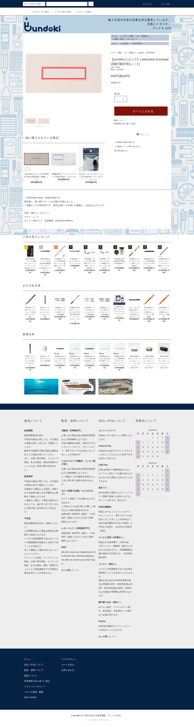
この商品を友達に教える (122, 142)
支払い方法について (33, 664)
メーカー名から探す (61, 12)
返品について (119, 120)
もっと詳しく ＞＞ (70, 570)
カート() (163, 4)
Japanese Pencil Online (100, 720)
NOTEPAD (137, 43)
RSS (26, 697)
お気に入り (143, 134)
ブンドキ (88, 720)
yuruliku (125, 43)
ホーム (114, 36)
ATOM (33, 697)
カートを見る (67, 664)
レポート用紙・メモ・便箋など (135, 36)
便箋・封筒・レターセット (125, 39)
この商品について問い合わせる (125, 146)
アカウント (146, 4)
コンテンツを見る (82, 12)
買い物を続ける (119, 151)
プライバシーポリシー (34, 686)
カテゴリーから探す (39, 12)
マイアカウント (68, 659)
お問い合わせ (67, 670)
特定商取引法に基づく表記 (124, 124)
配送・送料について (33, 670)
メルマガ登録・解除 (33, 692)
